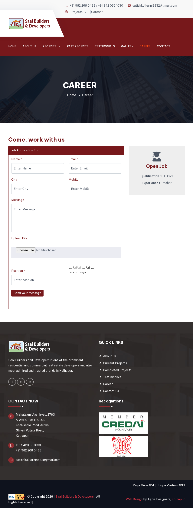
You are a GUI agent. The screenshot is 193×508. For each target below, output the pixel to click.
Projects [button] (76, 12)
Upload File (19, 238)
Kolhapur (178, 499)
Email (73, 159)
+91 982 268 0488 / (84, 5)
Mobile (73, 179)
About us (29, 46)
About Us (109, 356)
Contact (97, 12)
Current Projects (115, 363)
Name (16, 159)
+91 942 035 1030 (110, 5)
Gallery (127, 46)
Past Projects (77, 46)
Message (17, 200)
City (14, 179)
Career (145, 46)
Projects (50, 46)
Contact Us (111, 391)
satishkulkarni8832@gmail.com (154, 5)
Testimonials (105, 46)
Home (12, 46)
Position (18, 271)
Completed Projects (117, 370)
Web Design (134, 499)
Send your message (27, 293)
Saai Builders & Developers (74, 496)
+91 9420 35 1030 (28, 445)
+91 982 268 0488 (28, 450)
